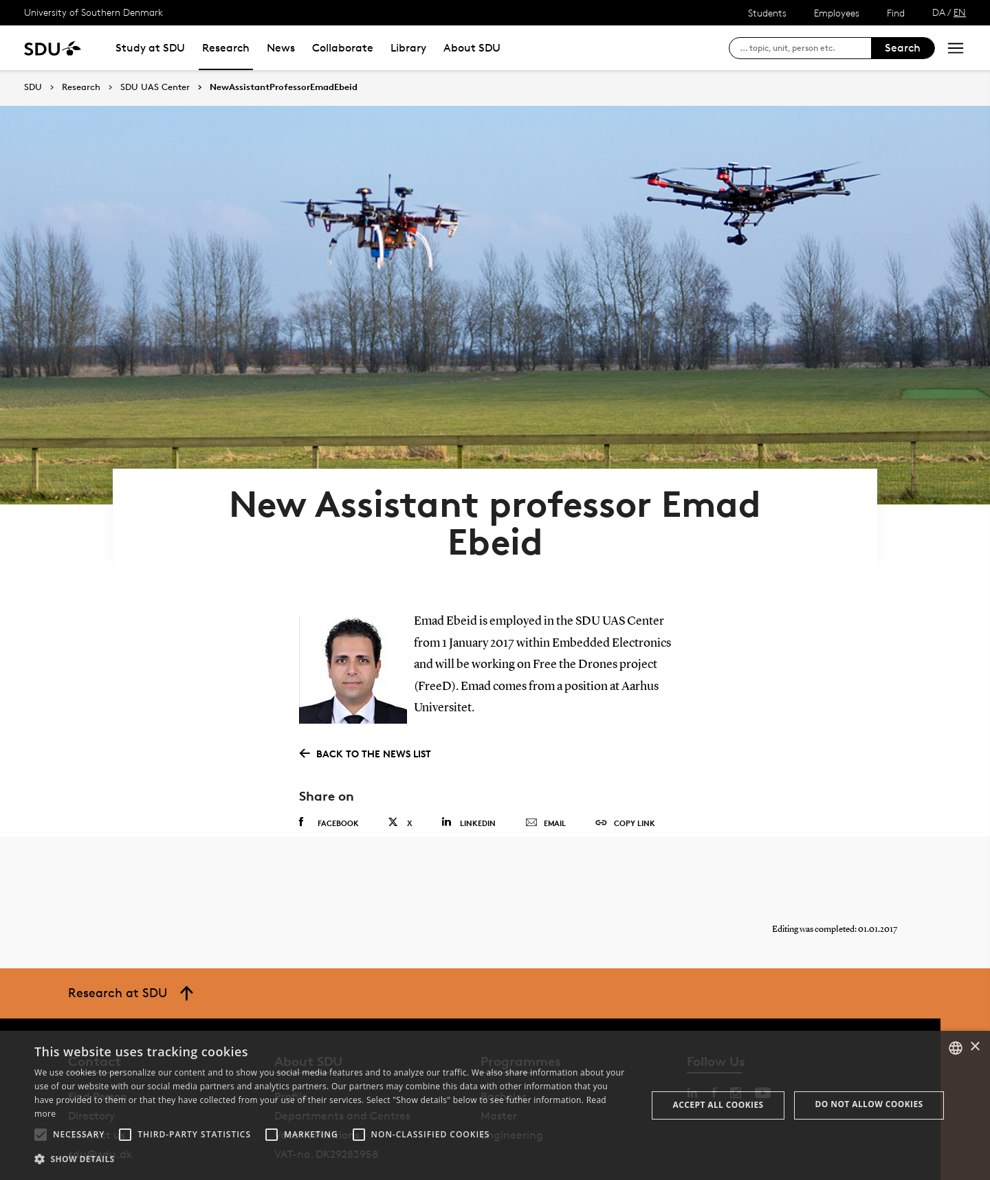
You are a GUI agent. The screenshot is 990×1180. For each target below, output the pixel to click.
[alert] (495, 1105)
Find (896, 13)
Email (545, 777)
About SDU (471, 47)
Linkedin (468, 776)
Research (226, 47)
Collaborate (342, 47)
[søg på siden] (805, 48)
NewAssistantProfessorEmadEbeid (284, 87)
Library (408, 47)
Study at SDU (150, 47)
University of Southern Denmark (93, 12)
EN (960, 12)
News (281, 47)
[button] (40, 1134)
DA (938, 12)
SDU (33, 86)
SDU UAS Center (155, 87)
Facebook (329, 776)
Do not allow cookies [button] (869, 1104)
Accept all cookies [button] (718, 1105)
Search (903, 47)
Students (767, 13)
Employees (836, 13)
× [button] (974, 1047)
